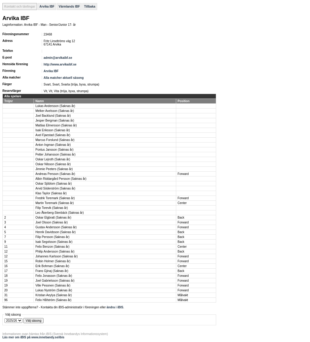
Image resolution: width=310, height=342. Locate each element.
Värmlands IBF (69, 6)
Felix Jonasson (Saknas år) (53, 275)
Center (182, 203)
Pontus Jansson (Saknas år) (54, 149)
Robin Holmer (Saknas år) (53, 261)
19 (6, 280)
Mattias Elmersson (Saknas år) (56, 125)
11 (6, 246)
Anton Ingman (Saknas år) (53, 144)
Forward (183, 174)
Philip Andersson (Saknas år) (54, 251)
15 (6, 261)
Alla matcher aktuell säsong (64, 77)
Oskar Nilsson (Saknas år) (53, 164)
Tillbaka (89, 6)
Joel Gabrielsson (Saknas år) (54, 280)
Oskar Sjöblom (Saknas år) (53, 183)
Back (181, 217)
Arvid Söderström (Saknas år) (55, 188)
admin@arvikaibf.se (58, 57)
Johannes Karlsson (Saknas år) (56, 256)
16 (6, 266)
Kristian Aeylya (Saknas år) (53, 295)
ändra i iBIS (115, 307)
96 (6, 300)
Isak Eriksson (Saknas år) (52, 130)
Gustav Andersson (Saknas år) (56, 227)
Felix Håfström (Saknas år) (53, 300)
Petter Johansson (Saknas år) (55, 154)
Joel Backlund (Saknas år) (53, 115)
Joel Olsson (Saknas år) (51, 222)
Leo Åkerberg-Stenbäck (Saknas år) (59, 212)
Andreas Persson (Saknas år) (55, 174)
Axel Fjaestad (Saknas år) (52, 135)
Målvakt (183, 295)
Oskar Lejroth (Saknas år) (52, 159)
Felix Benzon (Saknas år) (52, 246)
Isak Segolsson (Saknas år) (53, 241)
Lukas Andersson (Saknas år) (55, 106)
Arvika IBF (46, 6)
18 (6, 275)
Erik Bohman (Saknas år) (52, 266)
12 (6, 251)
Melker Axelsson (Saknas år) (54, 110)
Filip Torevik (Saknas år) (51, 208)
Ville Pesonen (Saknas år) (52, 285)
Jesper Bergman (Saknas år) (54, 120)
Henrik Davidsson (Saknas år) (55, 232)
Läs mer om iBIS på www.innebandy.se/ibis (33, 337)
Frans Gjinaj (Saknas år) (51, 271)
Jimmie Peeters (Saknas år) (54, 169)
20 (6, 290)
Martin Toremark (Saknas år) (54, 203)
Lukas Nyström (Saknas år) (53, 290)
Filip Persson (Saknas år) (52, 237)
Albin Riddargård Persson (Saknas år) (60, 178)
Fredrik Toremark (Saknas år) (55, 198)
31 (6, 295)
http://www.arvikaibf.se (60, 64)
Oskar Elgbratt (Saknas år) (53, 217)
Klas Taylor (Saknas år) (51, 193)
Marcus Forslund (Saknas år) (54, 140)
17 (6, 271)
